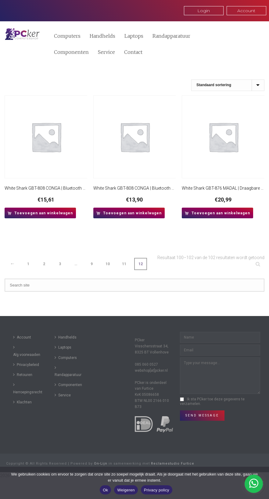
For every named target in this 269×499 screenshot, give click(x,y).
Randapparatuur (171, 36)
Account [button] (246, 10)
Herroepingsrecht (27, 388)
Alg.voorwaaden (26, 351)
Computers (67, 36)
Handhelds (102, 36)
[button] (40, 213)
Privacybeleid (26, 364)
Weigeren (125, 490)
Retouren (22, 374)
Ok (105, 490)
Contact (133, 52)
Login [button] (203, 10)
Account (22, 337)
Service (106, 52)
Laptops (133, 36)
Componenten (71, 52)
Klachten (22, 402)
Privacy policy (156, 490)
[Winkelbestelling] (227, 85)
